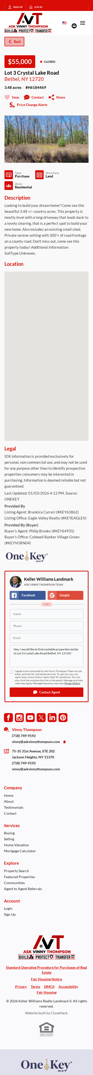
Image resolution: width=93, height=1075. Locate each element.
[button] (46, 692)
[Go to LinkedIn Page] (52, 717)
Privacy (21, 986)
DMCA (49, 986)
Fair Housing (47, 992)
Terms (35, 986)
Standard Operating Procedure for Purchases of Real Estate (46, 969)
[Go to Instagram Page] (19, 717)
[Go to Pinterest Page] (63, 717)
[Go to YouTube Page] (30, 717)
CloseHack (59, 1013)
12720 (36, 79)
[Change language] (64, 23)
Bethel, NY (16, 79)
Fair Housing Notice (46, 979)
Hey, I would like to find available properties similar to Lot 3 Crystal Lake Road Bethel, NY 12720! (46, 656)
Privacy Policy (72, 683)
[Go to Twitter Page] (41, 717)
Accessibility (68, 986)
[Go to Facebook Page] (8, 717)
